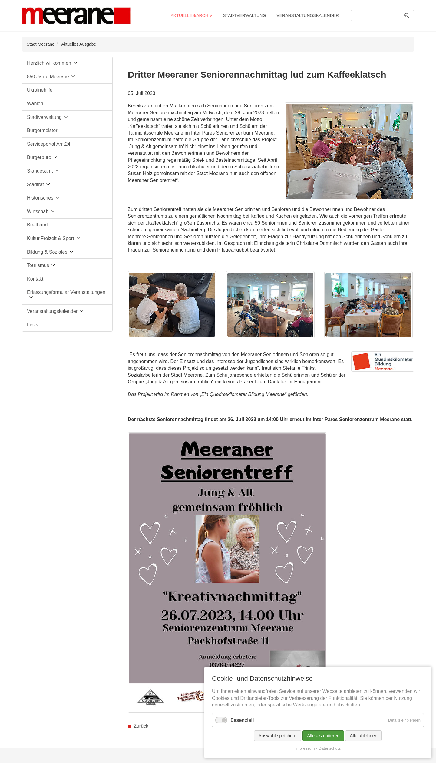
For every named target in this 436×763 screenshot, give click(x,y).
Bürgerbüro (39, 157)
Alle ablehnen (363, 735)
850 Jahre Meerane (48, 76)
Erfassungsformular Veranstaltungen (66, 292)
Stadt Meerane (40, 44)
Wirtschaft (37, 211)
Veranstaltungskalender (307, 15)
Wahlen (35, 103)
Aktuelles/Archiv (191, 15)
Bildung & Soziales (47, 252)
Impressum (305, 748)
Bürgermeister (42, 130)
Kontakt (35, 278)
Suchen (407, 15)
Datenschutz (330, 748)
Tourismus (38, 265)
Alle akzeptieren (323, 735)
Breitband (37, 224)
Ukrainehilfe (39, 90)
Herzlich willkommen (49, 63)
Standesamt (40, 171)
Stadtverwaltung (244, 15)
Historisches (40, 197)
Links (32, 324)
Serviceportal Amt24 (48, 144)
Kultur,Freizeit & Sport (50, 238)
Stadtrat (35, 184)
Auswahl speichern (278, 735)
